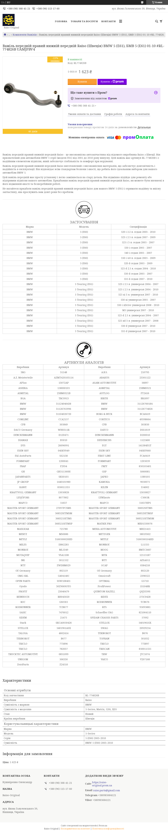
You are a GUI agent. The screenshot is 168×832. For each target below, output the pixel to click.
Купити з (112, 81)
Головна (61, 21)
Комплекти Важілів (25, 34)
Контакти (108, 21)
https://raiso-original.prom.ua (102, 784)
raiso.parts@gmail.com (106, 790)
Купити (82, 81)
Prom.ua (103, 825)
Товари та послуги (84, 21)
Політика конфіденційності (108, 828)
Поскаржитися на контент (75, 828)
